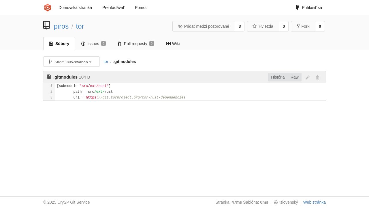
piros (61, 26)
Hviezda (262, 26)
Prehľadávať (113, 7)
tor (80, 26)
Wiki (173, 43)
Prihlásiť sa (309, 7)
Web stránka (314, 202)
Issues (93, 43)
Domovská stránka (75, 7)
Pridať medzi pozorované (203, 26)
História (278, 77)
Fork (303, 26)
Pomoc (141, 7)
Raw (295, 77)
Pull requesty (136, 43)
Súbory (59, 43)
